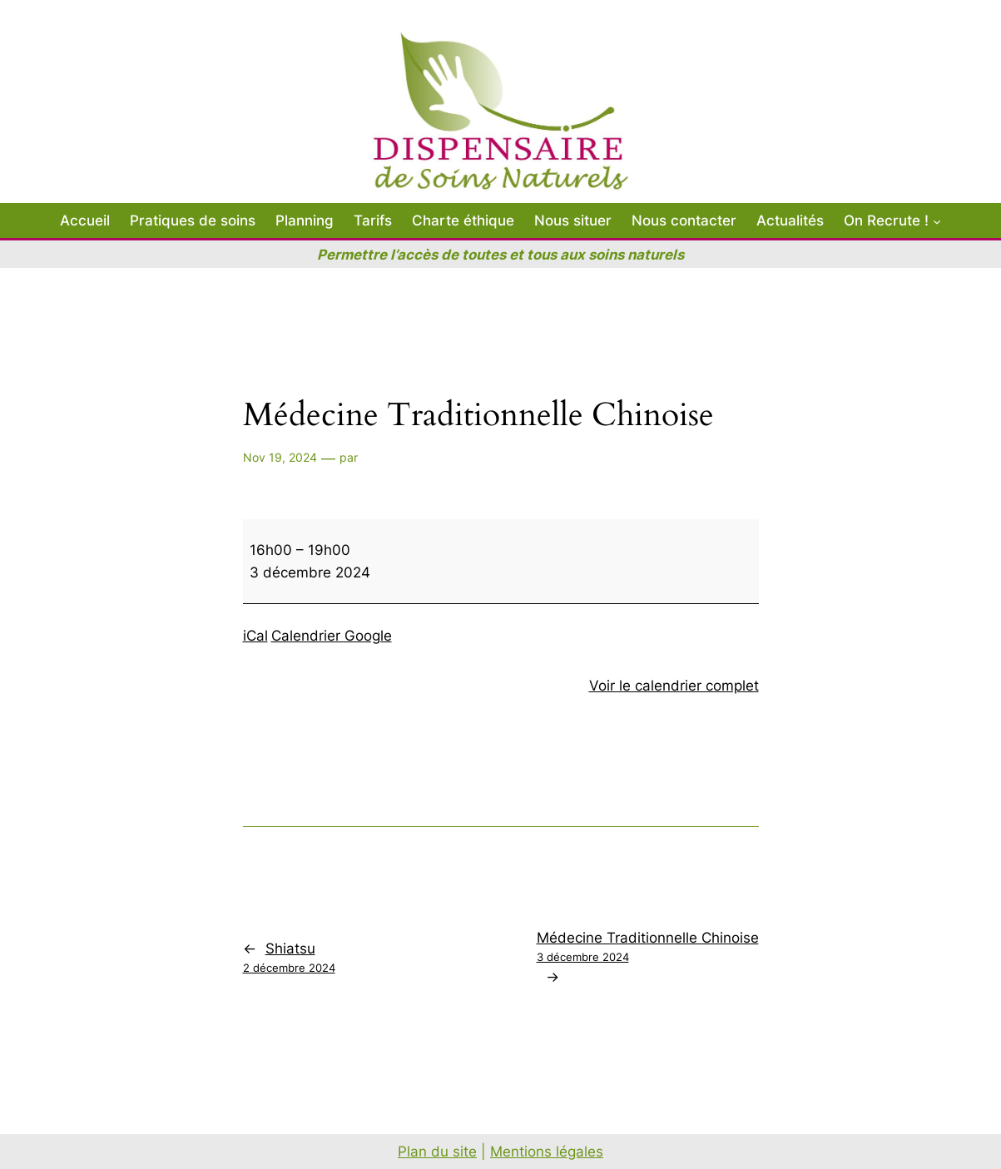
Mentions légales (546, 1151)
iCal (255, 635)
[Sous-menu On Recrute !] (937, 220)
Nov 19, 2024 (280, 457)
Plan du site (437, 1151)
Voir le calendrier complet (674, 685)
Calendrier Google (331, 635)
